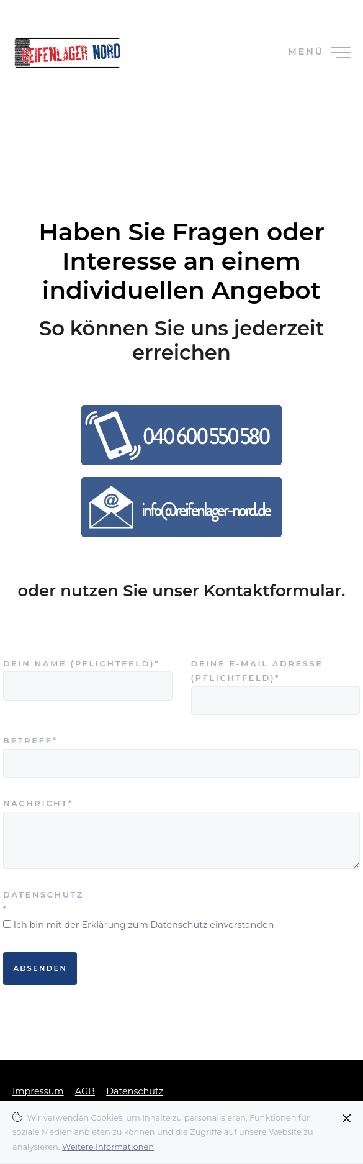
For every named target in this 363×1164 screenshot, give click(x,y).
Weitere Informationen (108, 1147)
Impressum (38, 1091)
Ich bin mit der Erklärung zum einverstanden (144, 924)
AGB (85, 1091)
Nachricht (40, 802)
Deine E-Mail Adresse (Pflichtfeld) (257, 670)
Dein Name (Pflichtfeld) (81, 662)
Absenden (40, 968)
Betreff (40, 739)
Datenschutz (178, 924)
